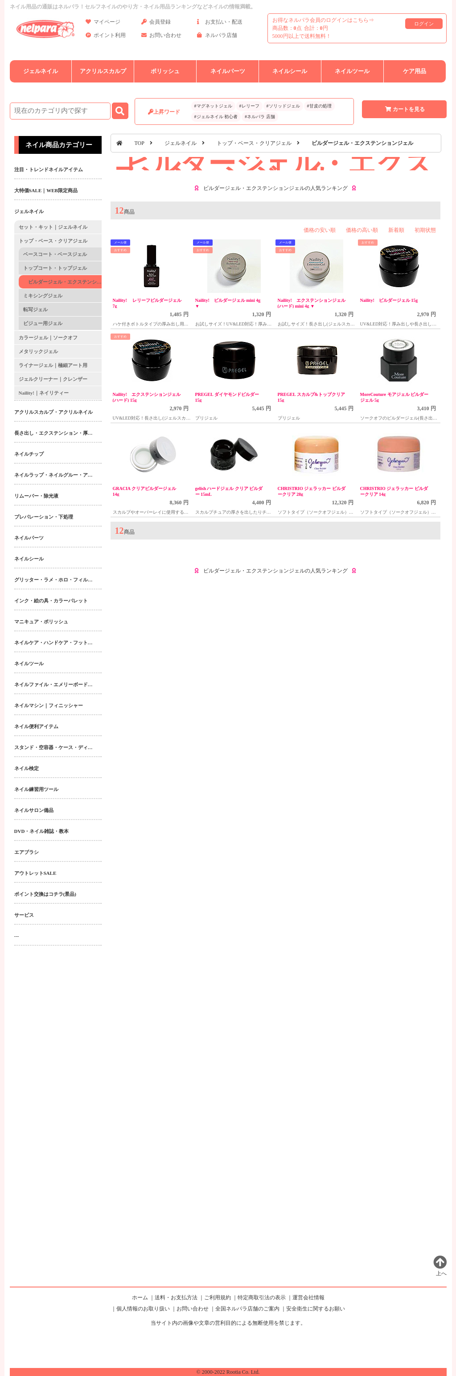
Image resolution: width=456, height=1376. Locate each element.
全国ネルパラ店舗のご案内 (247, 1309)
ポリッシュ (165, 71)
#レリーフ (249, 105)
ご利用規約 (217, 1297)
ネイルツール (352, 71)
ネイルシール (289, 71)
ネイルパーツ (227, 71)
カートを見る (404, 109)
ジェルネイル (40, 71)
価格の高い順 (362, 230)
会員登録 (156, 23)
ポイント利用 (106, 36)
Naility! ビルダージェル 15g (389, 300)
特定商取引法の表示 (262, 1297)
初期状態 (425, 230)
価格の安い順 (320, 230)
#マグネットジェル (213, 105)
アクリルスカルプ (103, 71)
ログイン (424, 23)
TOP (139, 143)
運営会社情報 (308, 1297)
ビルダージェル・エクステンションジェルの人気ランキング (275, 188)
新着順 (396, 230)
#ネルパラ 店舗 (260, 116)
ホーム (140, 1297)
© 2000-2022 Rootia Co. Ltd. (228, 1372)
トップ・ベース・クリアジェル (254, 143)
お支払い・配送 (219, 23)
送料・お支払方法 (176, 1297)
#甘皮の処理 (319, 105)
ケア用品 (414, 71)
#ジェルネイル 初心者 (216, 116)
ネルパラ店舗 (217, 36)
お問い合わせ (161, 36)
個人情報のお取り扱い (143, 1309)
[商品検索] (60, 111)
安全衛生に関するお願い (315, 1309)
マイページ (103, 23)
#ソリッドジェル (283, 105)
